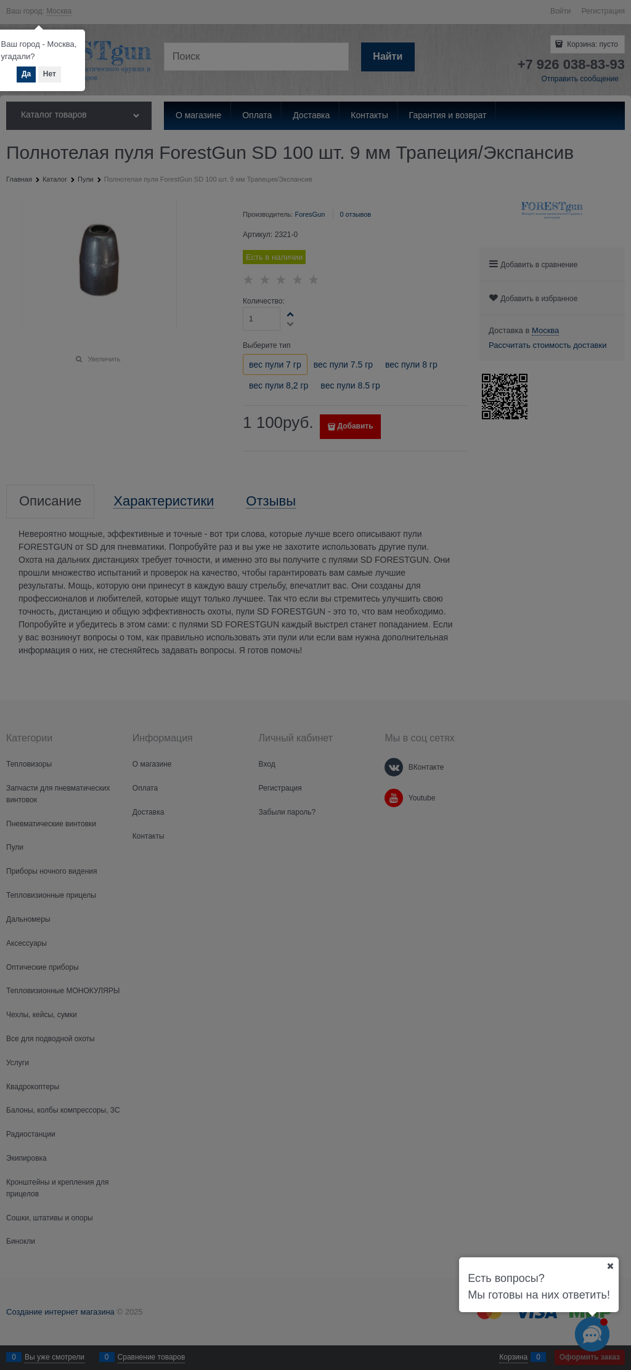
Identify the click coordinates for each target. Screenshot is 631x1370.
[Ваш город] (610, 1266)
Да (26, 74)
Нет (49, 74)
